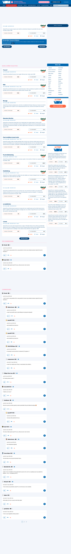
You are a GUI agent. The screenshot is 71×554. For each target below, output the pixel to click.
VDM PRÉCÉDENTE (6, 46)
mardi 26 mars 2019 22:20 (11, 442)
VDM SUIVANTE (42, 46)
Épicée (25, 5)
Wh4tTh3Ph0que (11, 346)
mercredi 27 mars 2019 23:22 (12, 362)
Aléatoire (20, 5)
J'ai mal (5, 221)
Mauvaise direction (8, 118)
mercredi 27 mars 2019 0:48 (8, 484)
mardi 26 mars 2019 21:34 (11, 323)
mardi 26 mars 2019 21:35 (11, 336)
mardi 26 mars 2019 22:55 (7, 469)
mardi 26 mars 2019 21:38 (7, 429)
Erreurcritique (7, 453)
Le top (38, 5)
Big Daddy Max (7, 466)
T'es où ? (5, 70)
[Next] (26, 522)
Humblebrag (6, 171)
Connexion (66, 2)
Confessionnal (45, 5)
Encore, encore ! (24, 238)
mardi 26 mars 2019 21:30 (11, 310)
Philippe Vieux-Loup (8, 373)
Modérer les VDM (56, 2)
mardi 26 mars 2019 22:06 (7, 456)
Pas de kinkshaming (8, 155)
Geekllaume (6, 400)
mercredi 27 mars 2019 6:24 (8, 511)
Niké (4, 84)
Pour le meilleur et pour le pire (11, 137)
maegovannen (11, 359)
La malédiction (7, 204)
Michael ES (6, 481)
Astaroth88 (6, 386)
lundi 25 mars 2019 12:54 (7, 376)
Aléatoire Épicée (32, 5)
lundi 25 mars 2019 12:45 (7, 248)
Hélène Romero (11, 307)
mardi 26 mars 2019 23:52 (11, 349)
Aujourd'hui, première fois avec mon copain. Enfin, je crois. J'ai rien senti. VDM (19, 74)
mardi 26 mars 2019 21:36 (11, 415)
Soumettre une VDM (44, 2)
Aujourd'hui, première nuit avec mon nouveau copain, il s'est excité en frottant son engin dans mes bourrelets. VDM (23, 160)
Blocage (5, 100)
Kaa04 (5, 260)
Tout (4, 5)
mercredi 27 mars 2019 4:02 (8, 498)
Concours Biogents (11, 5)
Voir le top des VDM (58, 106)
